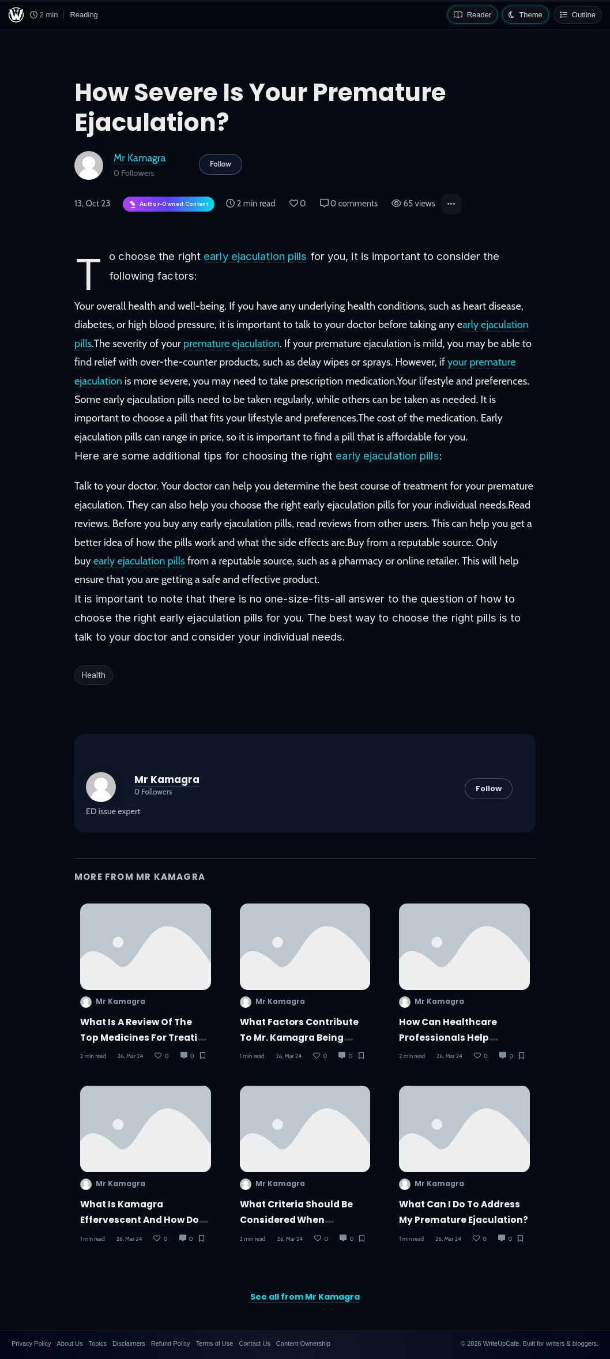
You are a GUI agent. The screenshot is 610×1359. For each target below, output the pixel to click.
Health (94, 675)
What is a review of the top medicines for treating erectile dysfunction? (145, 1038)
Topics (98, 1343)
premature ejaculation (231, 343)
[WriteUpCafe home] (16, 15)
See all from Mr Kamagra (305, 1296)
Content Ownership (303, 1343)
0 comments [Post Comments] (349, 203)
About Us (69, 1343)
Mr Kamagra (139, 158)
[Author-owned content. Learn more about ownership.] (168, 204)
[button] (451, 204)
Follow (220, 163)
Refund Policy (170, 1343)
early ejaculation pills (255, 256)
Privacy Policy (31, 1343)
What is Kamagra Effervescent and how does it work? (145, 1220)
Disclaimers (128, 1343)
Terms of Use (215, 1343)
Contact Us (254, 1343)
